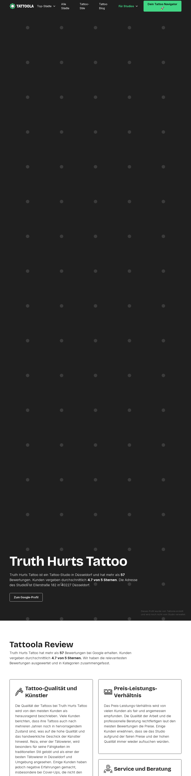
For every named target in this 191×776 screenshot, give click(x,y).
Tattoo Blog (103, 6)
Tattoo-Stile (84, 6)
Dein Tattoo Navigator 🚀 (162, 6)
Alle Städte (65, 6)
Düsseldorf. (81, 585)
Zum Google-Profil (26, 597)
